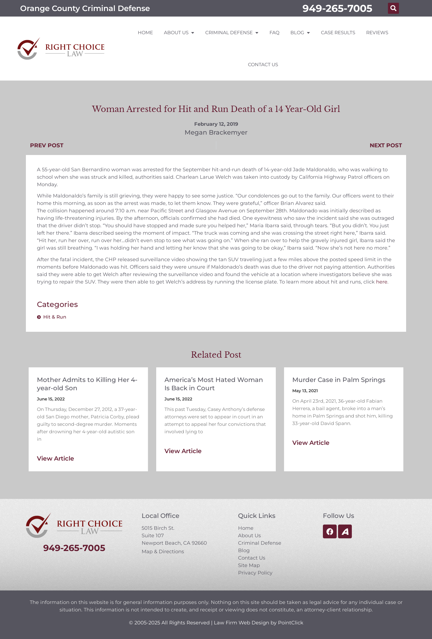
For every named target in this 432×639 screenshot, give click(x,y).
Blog (300, 33)
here (381, 282)
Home (145, 32)
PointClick (290, 623)
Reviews (377, 32)
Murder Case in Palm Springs (338, 380)
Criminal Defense (231, 33)
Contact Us (263, 64)
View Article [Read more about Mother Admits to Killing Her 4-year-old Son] (55, 458)
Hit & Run (54, 317)
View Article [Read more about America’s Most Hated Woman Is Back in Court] (183, 451)
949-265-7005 (337, 8)
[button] (393, 8)
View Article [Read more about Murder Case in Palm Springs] (311, 443)
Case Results (338, 32)
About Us (179, 33)
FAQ (274, 32)
